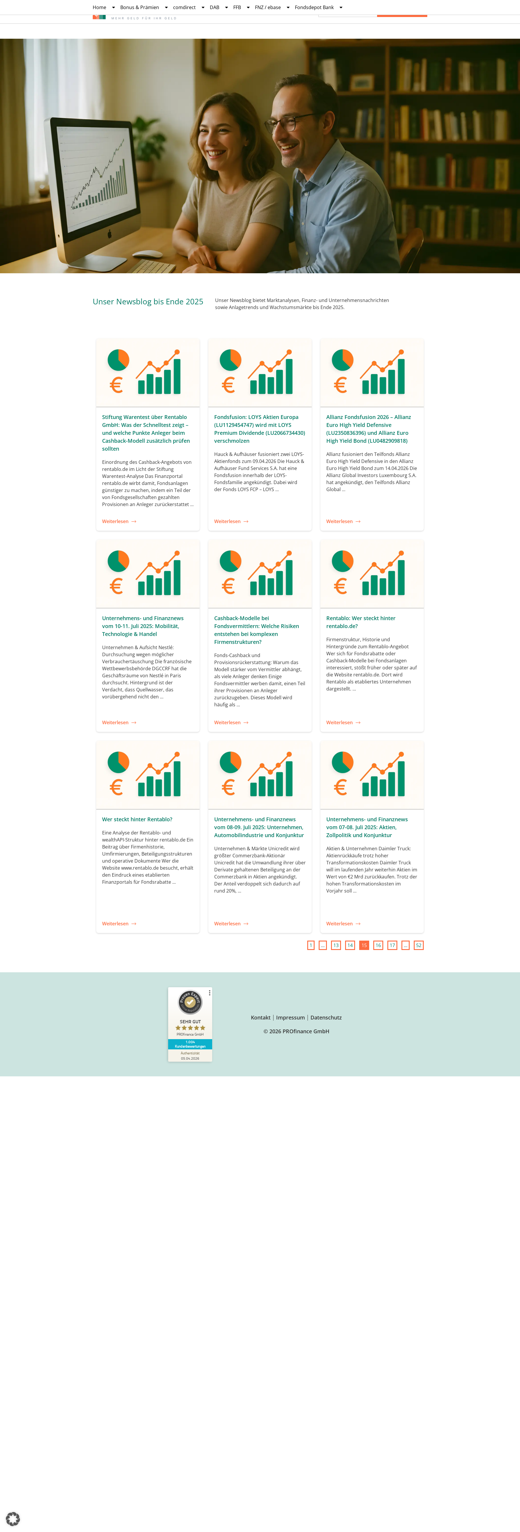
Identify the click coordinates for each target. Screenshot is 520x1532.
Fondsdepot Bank (318, 7)
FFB (241, 7)
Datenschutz (326, 1017)
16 (379, 945)
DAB (219, 7)
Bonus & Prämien (144, 7)
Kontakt (261, 1017)
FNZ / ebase (272, 7)
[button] (13, 1519)
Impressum (290, 1017)
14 (351, 945)
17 (393, 945)
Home (104, 7)
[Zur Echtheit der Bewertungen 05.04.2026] (190, 1055)
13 (337, 945)
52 (420, 945)
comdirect (189, 7)
